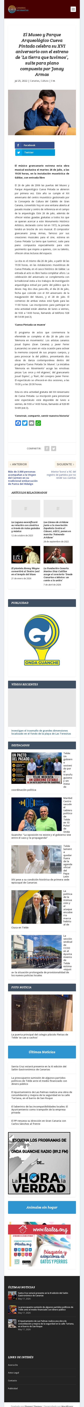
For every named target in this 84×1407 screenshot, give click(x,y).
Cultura (44, 80)
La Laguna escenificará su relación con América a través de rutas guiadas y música (25, 519)
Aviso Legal (13, 1365)
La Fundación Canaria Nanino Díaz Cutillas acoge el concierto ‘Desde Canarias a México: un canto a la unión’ (58, 567)
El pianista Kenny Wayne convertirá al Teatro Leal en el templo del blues (25, 564)
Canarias (34, 80)
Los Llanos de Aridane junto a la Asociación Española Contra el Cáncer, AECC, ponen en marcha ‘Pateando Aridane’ (57, 522)
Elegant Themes (33, 1399)
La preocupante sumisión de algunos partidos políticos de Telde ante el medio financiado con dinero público (39, 1073)
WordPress (67, 1399)
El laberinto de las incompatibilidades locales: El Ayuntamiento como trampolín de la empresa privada (39, 1102)
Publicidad (13, 1381)
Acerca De (13, 1357)
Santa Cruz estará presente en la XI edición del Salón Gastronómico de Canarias (38, 1061)
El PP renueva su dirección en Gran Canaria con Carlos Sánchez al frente (38, 1115)
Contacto (12, 1373)
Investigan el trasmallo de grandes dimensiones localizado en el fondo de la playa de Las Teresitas (41, 725)
